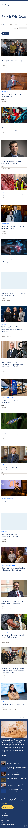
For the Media (4, 815)
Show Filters (5, 33)
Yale (24, 826)
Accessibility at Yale (5, 820)
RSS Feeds (3, 813)
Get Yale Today (7, 807)
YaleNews (5, 5)
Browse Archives (5, 812)
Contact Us (4, 817)
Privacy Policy (4, 822)
